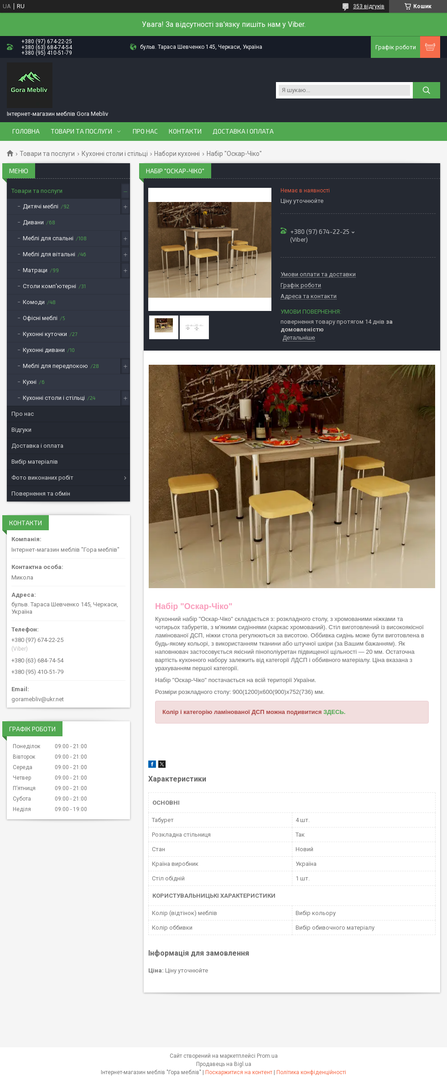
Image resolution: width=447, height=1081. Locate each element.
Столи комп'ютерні (49, 286)
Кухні (29, 381)
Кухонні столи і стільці (115, 153)
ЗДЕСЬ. (334, 712)
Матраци (35, 270)
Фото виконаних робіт (42, 477)
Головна (26, 131)
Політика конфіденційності (311, 1072)
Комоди (34, 302)
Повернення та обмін (40, 493)
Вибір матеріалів (34, 461)
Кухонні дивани (44, 350)
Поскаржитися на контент (238, 1072)
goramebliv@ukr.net (37, 699)
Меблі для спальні (48, 238)
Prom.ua (267, 1056)
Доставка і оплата (243, 131)
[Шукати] (426, 90)
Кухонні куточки (45, 334)
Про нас (145, 131)
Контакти (185, 131)
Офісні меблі (40, 318)
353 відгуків (369, 6)
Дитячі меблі (40, 206)
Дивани (33, 222)
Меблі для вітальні (49, 254)
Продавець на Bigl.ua (223, 1064)
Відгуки (21, 429)
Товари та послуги (81, 131)
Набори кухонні (177, 153)
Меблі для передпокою (55, 365)
